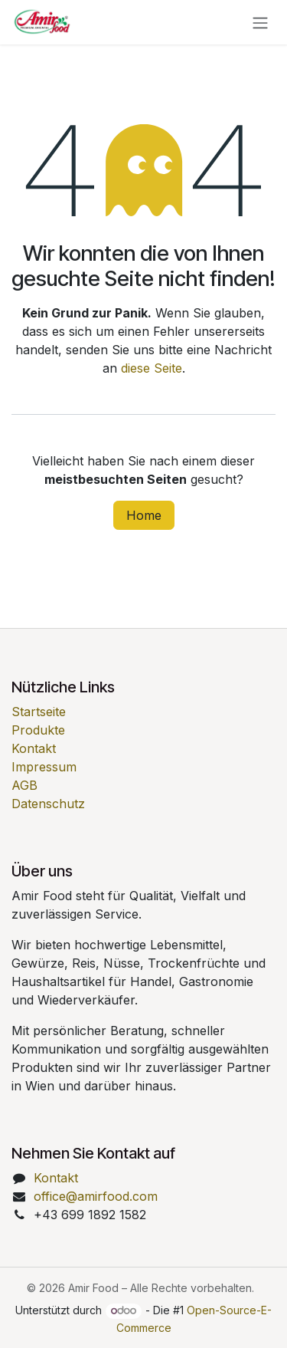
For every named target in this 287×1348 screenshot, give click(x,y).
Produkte (38, 730)
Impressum (44, 766)
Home (143, 515)
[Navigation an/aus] (260, 22)
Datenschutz (48, 803)
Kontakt (33, 748)
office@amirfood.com (96, 1196)
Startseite (38, 711)
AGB (24, 785)
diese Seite (151, 368)
